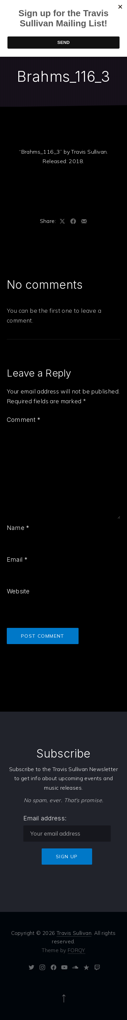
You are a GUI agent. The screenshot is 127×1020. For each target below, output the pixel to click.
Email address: (45, 818)
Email (17, 559)
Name (18, 527)
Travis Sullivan (74, 933)
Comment (24, 419)
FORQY (76, 950)
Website (18, 591)
